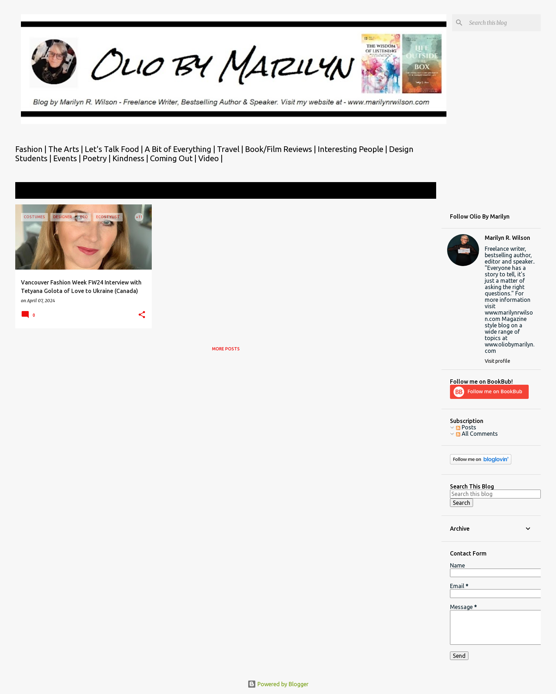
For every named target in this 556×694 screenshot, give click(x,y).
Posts (466, 427)
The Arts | (66, 149)
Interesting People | (353, 149)
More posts (226, 348)
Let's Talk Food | (115, 149)
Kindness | (131, 158)
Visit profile (497, 361)
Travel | (231, 149)
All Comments (477, 433)
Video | (210, 158)
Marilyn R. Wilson (507, 238)
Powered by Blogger (278, 684)
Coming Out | (174, 158)
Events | (68, 158)
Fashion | (31, 149)
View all (421, 191)
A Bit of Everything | (181, 149)
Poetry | (97, 158)
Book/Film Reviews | (281, 149)
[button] (142, 315)
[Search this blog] (503, 22)
